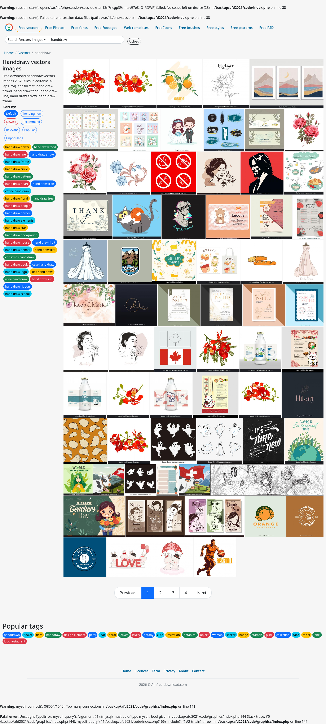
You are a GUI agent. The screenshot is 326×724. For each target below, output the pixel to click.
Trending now (31, 113)
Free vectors (28, 27)
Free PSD (266, 27)
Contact (198, 671)
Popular (29, 130)
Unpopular (13, 138)
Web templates (136, 27)
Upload (134, 41)
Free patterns (242, 27)
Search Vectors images (25, 39)
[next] (202, 593)
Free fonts (79, 27)
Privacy (169, 671)
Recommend (31, 122)
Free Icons (163, 27)
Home (9, 53)
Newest (11, 122)
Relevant (12, 130)
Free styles (215, 27)
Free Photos (54, 27)
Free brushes (189, 27)
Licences (141, 671)
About (183, 671)
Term (156, 671)
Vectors (24, 53)
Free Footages (105, 27)
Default (11, 113)
